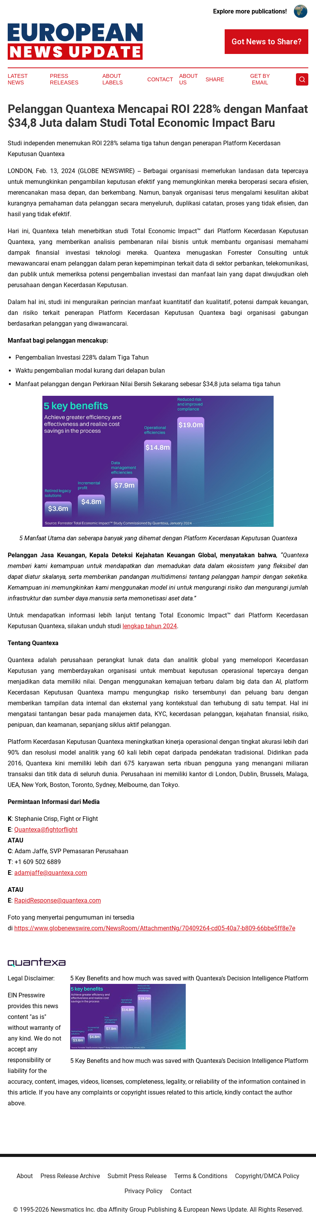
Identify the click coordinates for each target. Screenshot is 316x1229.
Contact (160, 79)
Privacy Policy (143, 1191)
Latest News (18, 79)
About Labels (113, 79)
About (25, 1176)
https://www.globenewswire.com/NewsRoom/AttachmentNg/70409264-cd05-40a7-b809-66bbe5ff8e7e (154, 928)
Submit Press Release (137, 1176)
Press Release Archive (70, 1176)
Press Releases (64, 79)
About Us (188, 79)
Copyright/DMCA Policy (267, 1176)
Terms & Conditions (200, 1176)
